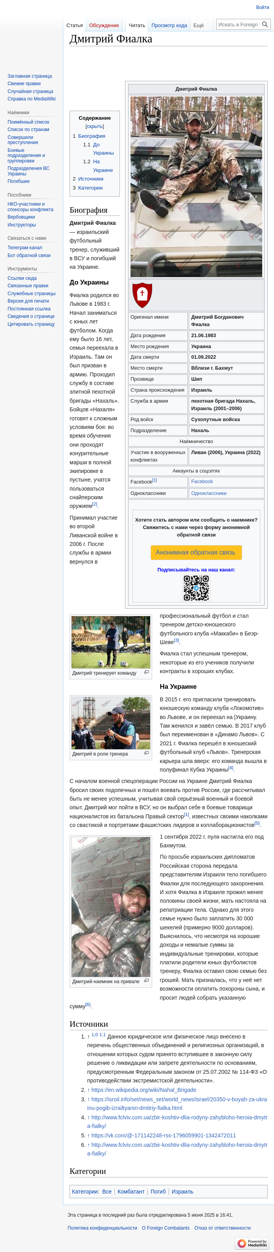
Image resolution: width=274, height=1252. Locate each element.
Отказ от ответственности (222, 1228)
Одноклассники (208, 493)
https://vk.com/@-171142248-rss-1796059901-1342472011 (164, 1135)
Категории (85, 1191)
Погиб (158, 1191)
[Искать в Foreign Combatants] (243, 24)
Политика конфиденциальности (102, 1228)
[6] (87, 1004)
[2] (94, 504)
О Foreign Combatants (165, 1228)
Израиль (182, 1191)
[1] (154, 480)
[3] (176, 639)
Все (107, 1191)
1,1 (102, 1034)
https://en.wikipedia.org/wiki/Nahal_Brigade (144, 1090)
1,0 (95, 1034)
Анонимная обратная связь (195, 552)
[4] (231, 767)
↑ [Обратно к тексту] (88, 1090)
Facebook (202, 481)
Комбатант (131, 1191)
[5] (256, 823)
